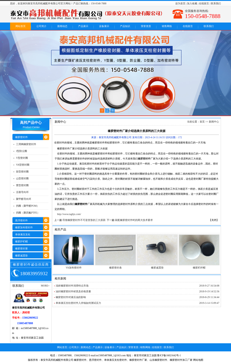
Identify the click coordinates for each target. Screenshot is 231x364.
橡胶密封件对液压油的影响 (71, 297)
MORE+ (45, 285)
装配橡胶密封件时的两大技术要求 (134, 220)
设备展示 (104, 26)
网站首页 (20, 26)
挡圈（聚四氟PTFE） (28, 212)
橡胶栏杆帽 (199, 267)
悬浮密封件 (95, 360)
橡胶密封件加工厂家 (181, 360)
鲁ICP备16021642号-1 (169, 355)
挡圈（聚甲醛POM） (27, 206)
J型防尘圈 (21, 151)
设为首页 (180, 3)
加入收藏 (192, 3)
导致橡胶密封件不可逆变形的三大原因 (84, 220)
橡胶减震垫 (157, 267)
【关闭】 (214, 220)
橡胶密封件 (80, 360)
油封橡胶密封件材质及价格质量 (73, 291)
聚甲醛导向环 (23, 199)
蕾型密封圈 (22, 185)
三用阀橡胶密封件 (26, 144)
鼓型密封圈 (22, 171)
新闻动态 (62, 26)
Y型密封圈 (22, 158)
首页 (202, 121)
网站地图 (198, 360)
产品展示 (83, 26)
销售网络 (167, 26)
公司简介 (41, 26)
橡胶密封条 (115, 267)
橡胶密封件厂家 (138, 360)
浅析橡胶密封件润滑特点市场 (72, 285)
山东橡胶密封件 (158, 360)
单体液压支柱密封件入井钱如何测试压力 (78, 303)
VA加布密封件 (74, 267)
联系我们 (216, 3)
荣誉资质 (146, 26)
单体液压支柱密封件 (115, 360)
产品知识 (125, 26)
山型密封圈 (22, 178)
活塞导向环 (22, 192)
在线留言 (204, 3)
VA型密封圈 (22, 164)
